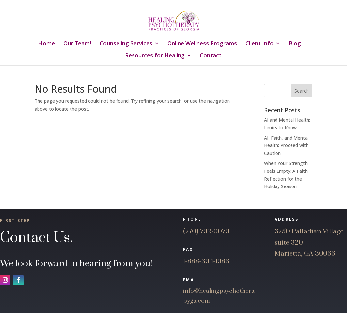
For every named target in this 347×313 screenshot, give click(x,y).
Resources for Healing (155, 56)
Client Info (259, 44)
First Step (15, 220)
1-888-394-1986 (206, 261)
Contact (211, 56)
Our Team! (77, 44)
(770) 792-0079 (206, 231)
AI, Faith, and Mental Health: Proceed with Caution (286, 145)
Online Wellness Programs (202, 44)
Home (46, 44)
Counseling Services (126, 44)
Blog (295, 44)
